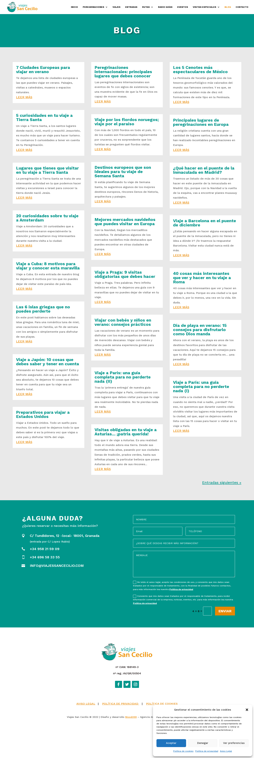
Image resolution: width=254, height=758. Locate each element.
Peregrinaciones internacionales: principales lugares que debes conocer (123, 71)
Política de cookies (183, 751)
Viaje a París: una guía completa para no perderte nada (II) (123, 377)
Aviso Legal (226, 751)
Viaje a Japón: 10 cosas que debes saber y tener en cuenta (47, 361)
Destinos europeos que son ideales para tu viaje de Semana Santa (123, 171)
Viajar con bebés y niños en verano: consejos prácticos (123, 322)
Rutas (146, 7)
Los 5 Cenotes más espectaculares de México (200, 69)
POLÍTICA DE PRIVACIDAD (120, 737)
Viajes (116, 7)
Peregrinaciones (93, 7)
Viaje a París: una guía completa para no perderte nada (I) (201, 386)
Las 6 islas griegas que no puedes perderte (43, 309)
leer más (24, 97)
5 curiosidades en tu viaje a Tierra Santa (44, 117)
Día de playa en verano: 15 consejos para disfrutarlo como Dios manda (200, 329)
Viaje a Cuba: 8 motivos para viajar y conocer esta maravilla (48, 265)
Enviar (225, 611)
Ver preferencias (234, 743)
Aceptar (171, 743)
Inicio (74, 7)
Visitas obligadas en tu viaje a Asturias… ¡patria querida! (126, 431)
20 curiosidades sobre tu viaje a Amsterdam (47, 218)
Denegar (202, 743)
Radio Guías (165, 7)
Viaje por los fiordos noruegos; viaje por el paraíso (127, 121)
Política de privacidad (206, 751)
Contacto (242, 7)
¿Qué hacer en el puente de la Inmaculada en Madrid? (203, 170)
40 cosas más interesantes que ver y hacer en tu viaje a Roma (202, 277)
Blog (228, 7)
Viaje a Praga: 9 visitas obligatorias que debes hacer (125, 274)
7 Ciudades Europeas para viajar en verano (43, 69)
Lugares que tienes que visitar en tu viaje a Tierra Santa (47, 170)
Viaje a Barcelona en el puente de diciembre (204, 222)
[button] (247, 709)
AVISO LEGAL (85, 737)
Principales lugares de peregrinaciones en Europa (201, 122)
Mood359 (131, 750)
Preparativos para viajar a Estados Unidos (43, 414)
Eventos (182, 7)
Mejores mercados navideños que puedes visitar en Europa (125, 221)
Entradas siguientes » (221, 482)
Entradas (131, 7)
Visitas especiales (204, 7)
